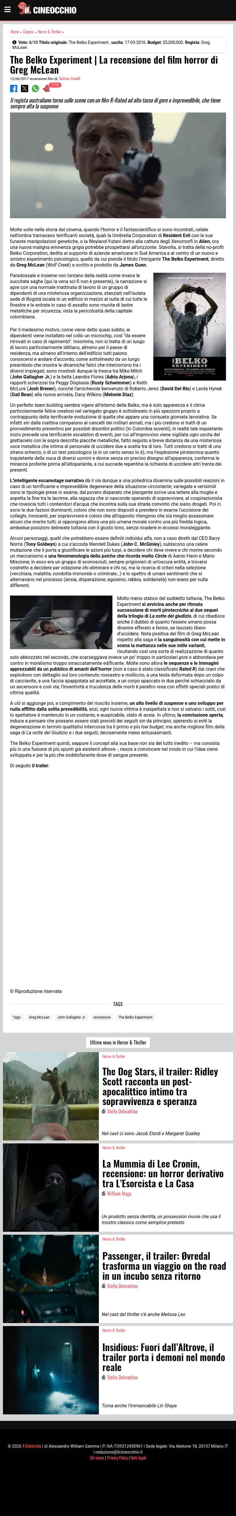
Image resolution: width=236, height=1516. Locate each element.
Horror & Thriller (49, 31)
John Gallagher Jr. (71, 1017)
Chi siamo (97, 1457)
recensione (102, 1017)
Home (15, 31)
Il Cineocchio (31, 1446)
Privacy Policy (117, 1457)
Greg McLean (39, 1017)
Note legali (138, 1457)
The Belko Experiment (135, 1017)
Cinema (28, 31)
